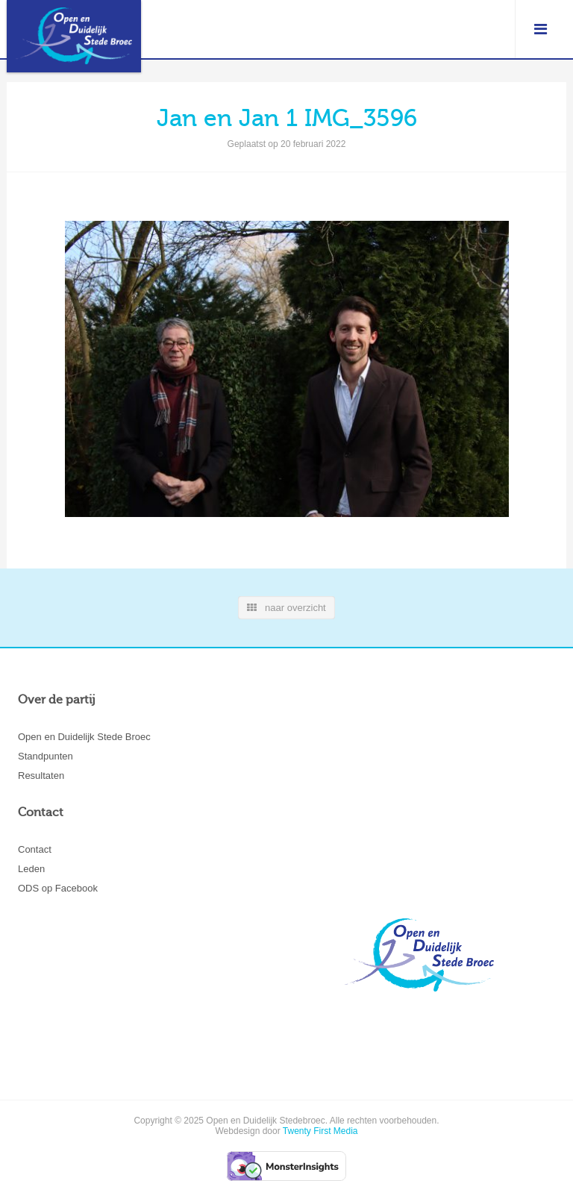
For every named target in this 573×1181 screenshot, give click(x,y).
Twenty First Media (320, 1131)
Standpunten (45, 756)
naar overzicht (286, 607)
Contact (34, 849)
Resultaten (41, 775)
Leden (31, 868)
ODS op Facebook (58, 888)
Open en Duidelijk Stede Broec (84, 736)
